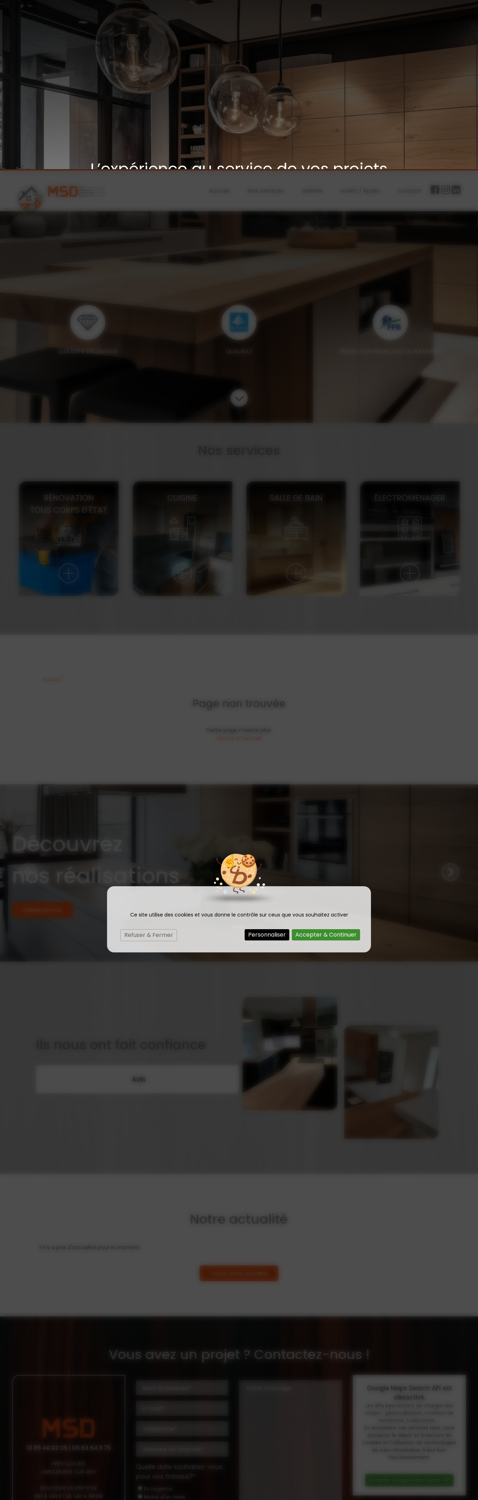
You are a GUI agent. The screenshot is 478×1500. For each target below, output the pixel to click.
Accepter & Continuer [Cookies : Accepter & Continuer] (326, 765)
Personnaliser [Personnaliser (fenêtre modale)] (267, 765)
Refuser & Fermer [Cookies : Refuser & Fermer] (148, 766)
